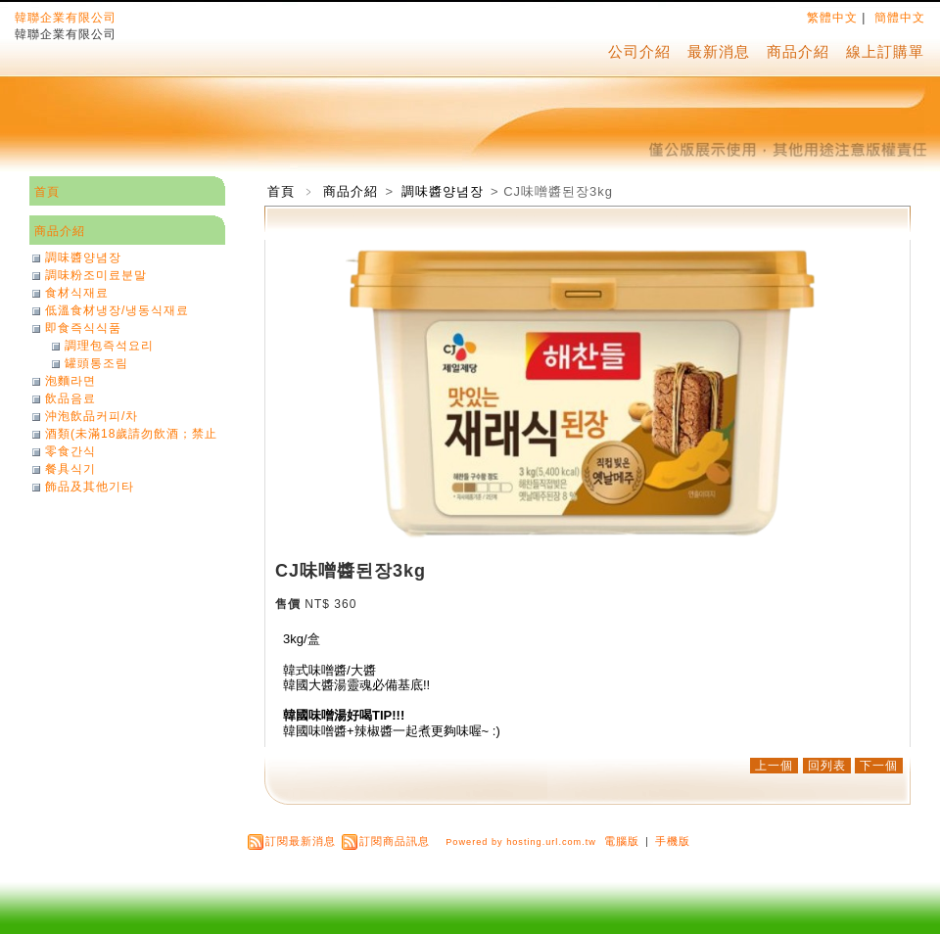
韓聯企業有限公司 (66, 17)
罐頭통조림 (96, 363)
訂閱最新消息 (300, 841)
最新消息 (718, 51)
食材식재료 (77, 293)
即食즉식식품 (83, 328)
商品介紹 (798, 51)
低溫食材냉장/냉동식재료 (117, 310)
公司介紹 (639, 51)
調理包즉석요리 (109, 345)
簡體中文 (899, 17)
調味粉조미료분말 (96, 275)
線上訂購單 (885, 51)
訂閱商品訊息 (394, 841)
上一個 (774, 765)
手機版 (672, 841)
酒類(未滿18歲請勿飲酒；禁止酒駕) (131, 434)
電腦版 (621, 841)
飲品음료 (70, 398)
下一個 (879, 765)
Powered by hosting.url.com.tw (521, 842)
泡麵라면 (70, 381)
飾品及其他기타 (89, 486)
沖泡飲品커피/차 (91, 416)
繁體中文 (832, 17)
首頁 (281, 191)
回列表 (827, 765)
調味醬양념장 (444, 191)
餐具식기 (70, 469)
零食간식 (70, 451)
